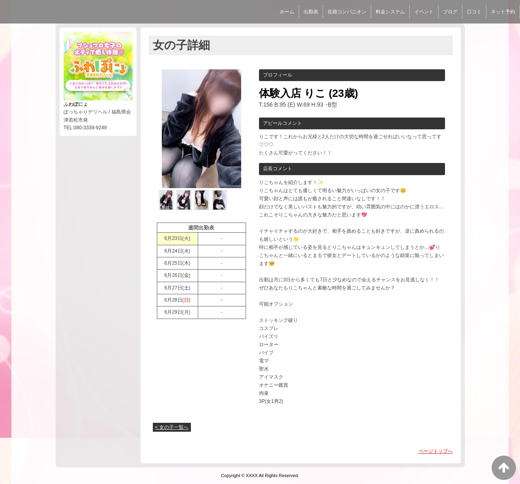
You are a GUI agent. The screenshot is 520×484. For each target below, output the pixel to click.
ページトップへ (436, 451)
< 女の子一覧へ (171, 427)
